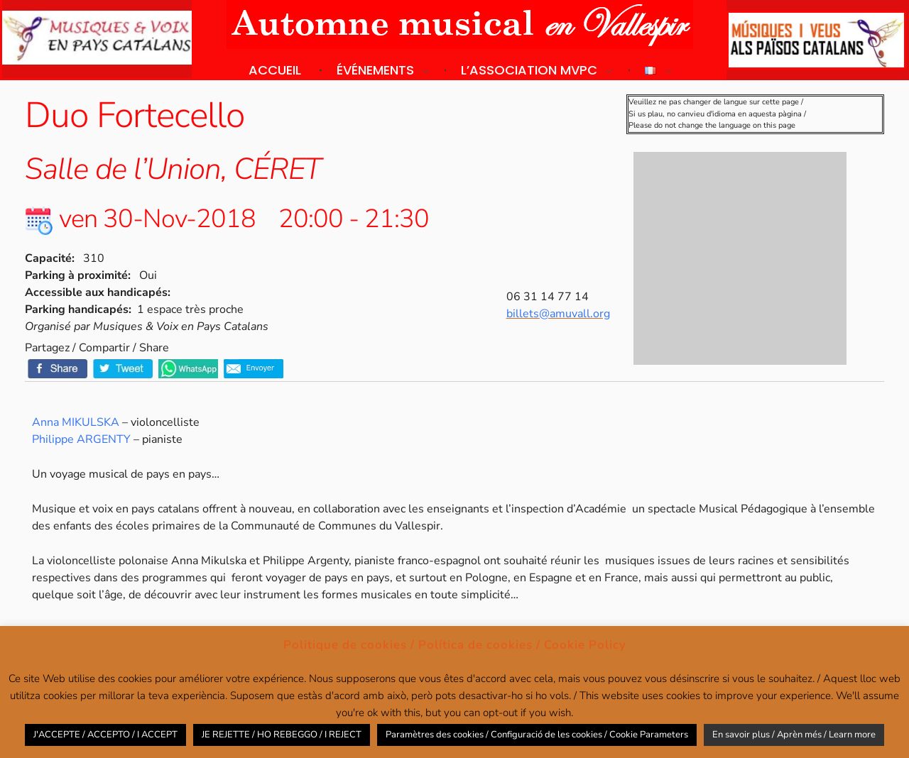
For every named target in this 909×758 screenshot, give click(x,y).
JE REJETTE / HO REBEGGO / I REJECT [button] (281, 734)
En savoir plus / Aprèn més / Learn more (794, 734)
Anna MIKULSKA (75, 422)
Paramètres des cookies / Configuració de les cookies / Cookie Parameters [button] (537, 734)
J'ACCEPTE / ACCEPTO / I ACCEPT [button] (105, 734)
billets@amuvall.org (558, 314)
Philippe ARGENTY (81, 439)
